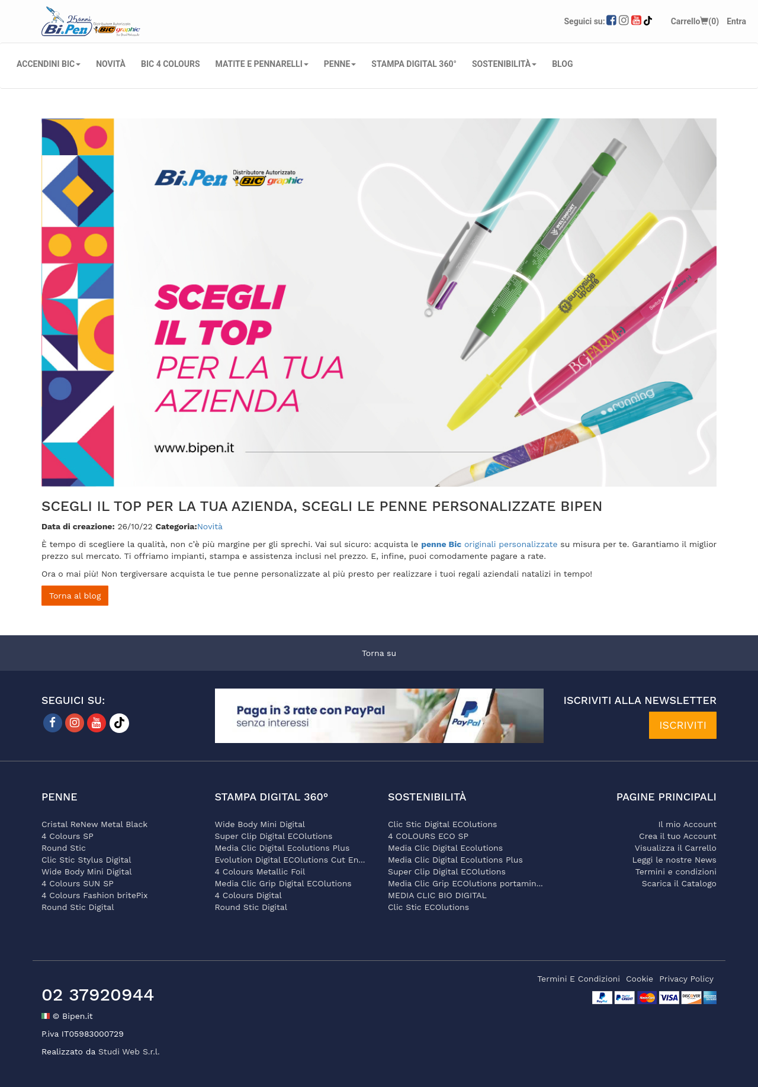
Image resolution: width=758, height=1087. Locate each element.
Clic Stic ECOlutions (428, 907)
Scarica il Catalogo (679, 883)
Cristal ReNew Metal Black (94, 824)
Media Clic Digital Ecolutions (445, 848)
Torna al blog (75, 595)
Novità (210, 526)
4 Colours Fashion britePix (94, 895)
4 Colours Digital (248, 895)
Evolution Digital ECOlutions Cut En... (290, 859)
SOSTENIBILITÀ (504, 64)
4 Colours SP (67, 836)
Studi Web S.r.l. (129, 1051)
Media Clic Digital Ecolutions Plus (282, 848)
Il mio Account (687, 824)
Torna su (379, 653)
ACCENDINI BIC (49, 64)
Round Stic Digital (77, 907)
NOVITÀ (111, 64)
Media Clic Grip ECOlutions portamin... (465, 883)
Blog (562, 64)
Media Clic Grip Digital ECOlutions (283, 883)
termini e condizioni (578, 978)
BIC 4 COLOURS (170, 64)
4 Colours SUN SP (77, 883)
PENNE (340, 64)
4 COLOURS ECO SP (428, 836)
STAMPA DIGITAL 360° (414, 64)
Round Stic (63, 848)
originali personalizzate (489, 544)
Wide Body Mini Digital (86, 871)
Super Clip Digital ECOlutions (274, 836)
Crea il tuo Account (678, 836)
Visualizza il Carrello (676, 848)
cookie (639, 978)
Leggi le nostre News (674, 859)
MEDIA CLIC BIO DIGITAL (437, 895)
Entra (736, 21)
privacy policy (686, 978)
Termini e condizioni (676, 871)
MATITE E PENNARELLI (262, 64)
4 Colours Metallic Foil (260, 871)
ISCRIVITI (682, 725)
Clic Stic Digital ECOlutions (442, 824)
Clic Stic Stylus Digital (86, 859)
